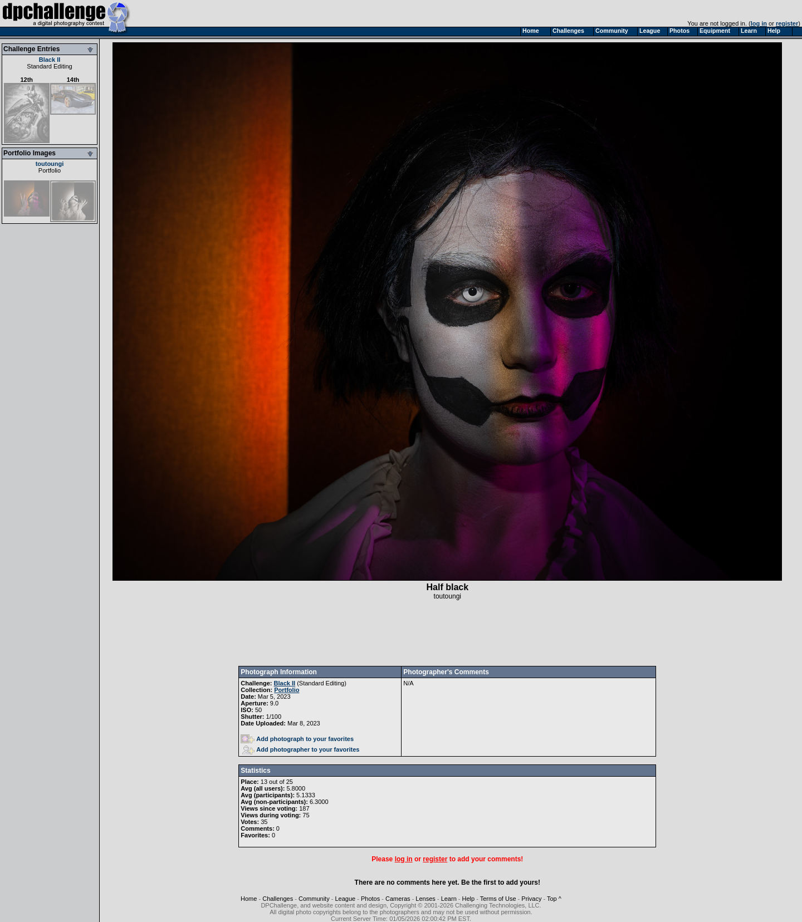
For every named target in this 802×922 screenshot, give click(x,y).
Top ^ (554, 898)
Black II (50, 59)
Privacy (531, 898)
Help (468, 898)
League (345, 898)
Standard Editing (49, 66)
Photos (370, 898)
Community (314, 898)
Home (249, 898)
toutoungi (50, 163)
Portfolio (49, 170)
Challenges (277, 898)
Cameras (397, 898)
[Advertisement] (447, 633)
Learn (449, 898)
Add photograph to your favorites (297, 738)
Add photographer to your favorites (300, 749)
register (787, 23)
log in (759, 23)
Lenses (425, 898)
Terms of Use (498, 898)
